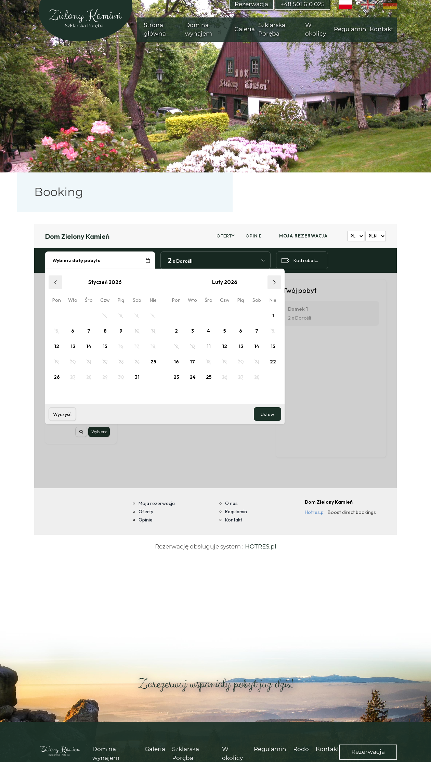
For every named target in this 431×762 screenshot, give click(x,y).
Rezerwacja (368, 662)
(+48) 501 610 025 (195, 708)
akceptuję (405, 749)
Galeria (155, 660)
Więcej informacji (339, 749)
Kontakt (327, 660)
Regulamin (270, 660)
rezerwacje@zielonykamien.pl (285, 708)
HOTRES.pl (260, 457)
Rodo (301, 660)
